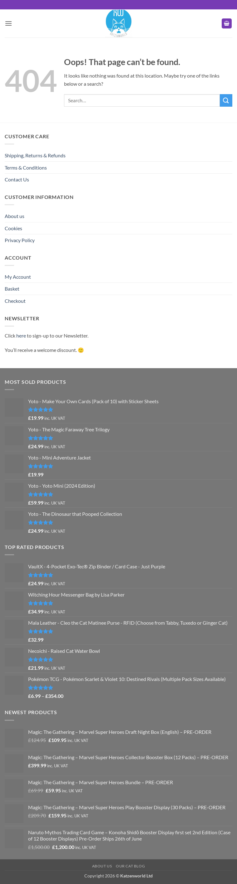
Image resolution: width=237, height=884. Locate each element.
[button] (8, 23)
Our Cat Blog (130, 866)
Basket (12, 289)
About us (14, 216)
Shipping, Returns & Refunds (35, 155)
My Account (18, 277)
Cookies (13, 228)
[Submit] (226, 100)
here (21, 335)
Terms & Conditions (26, 167)
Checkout (15, 301)
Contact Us (17, 179)
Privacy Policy (20, 240)
